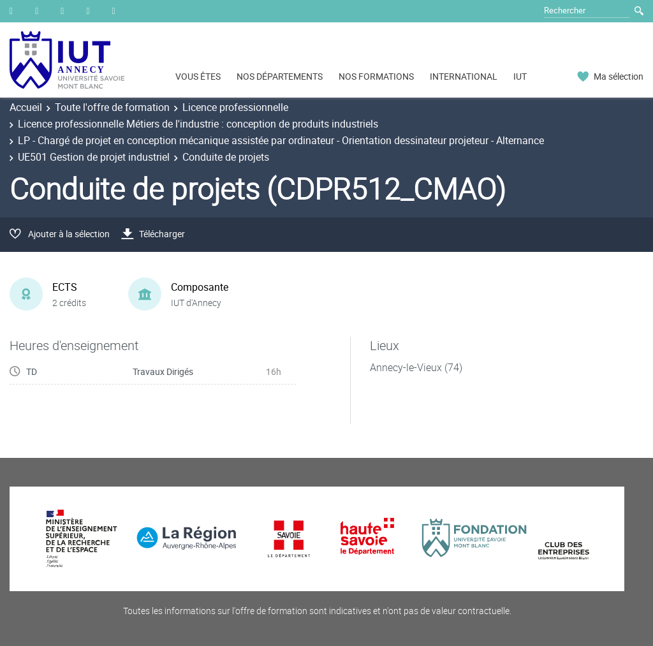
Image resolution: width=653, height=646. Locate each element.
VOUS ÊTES (198, 76)
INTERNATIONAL (463, 76)
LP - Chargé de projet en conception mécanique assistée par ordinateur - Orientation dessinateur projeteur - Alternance (281, 140)
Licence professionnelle (235, 107)
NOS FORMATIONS (376, 76)
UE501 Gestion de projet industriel (94, 157)
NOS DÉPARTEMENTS (280, 76)
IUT (520, 76)
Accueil (26, 107)
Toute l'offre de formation (112, 107)
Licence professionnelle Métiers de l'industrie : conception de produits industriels (198, 124)
